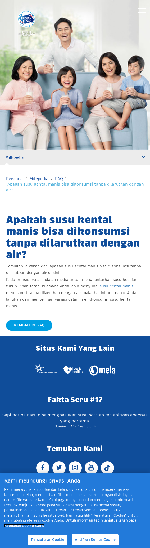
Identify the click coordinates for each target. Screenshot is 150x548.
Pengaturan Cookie (47, 539)
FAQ (59, 179)
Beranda (14, 179)
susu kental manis (116, 286)
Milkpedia (14, 157)
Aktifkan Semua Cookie (95, 539)
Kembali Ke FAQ (29, 325)
